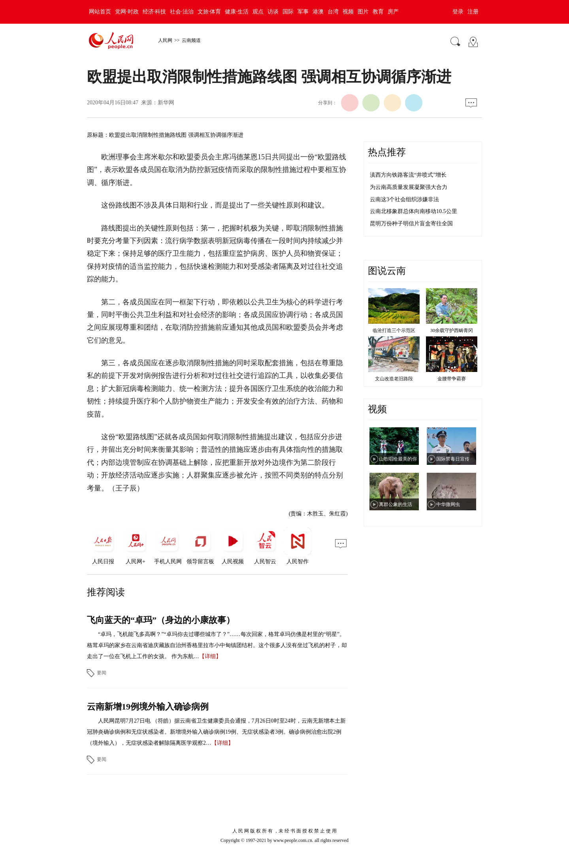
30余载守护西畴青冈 (451, 330)
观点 (258, 12)
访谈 (273, 12)
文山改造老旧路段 (394, 378)
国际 (288, 12)
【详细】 (210, 656)
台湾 (333, 12)
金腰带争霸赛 (451, 378)
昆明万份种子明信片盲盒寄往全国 (411, 223)
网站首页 (100, 12)
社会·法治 (182, 12)
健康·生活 (237, 12)
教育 (378, 12)
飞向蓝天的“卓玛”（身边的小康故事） (161, 620)
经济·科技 (154, 12)
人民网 (165, 40)
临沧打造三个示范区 (394, 330)
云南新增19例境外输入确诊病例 (148, 707)
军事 (303, 12)
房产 (393, 12)
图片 (363, 12)
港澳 (318, 12)
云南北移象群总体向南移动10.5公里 (413, 211)
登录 (457, 12)
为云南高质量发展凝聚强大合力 (408, 187)
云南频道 (191, 40)
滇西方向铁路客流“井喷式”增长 (408, 175)
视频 (348, 12)
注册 (473, 12)
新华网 (166, 103)
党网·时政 (127, 12)
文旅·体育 (209, 12)
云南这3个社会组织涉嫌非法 (404, 199)
